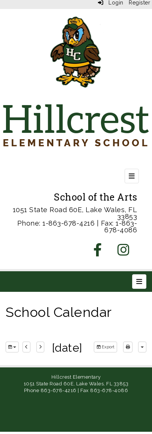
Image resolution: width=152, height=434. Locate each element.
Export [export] (105, 347)
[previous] (26, 347)
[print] (127, 347)
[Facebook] (98, 252)
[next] (40, 347)
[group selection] (12, 347)
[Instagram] (123, 252)
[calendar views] (142, 347)
